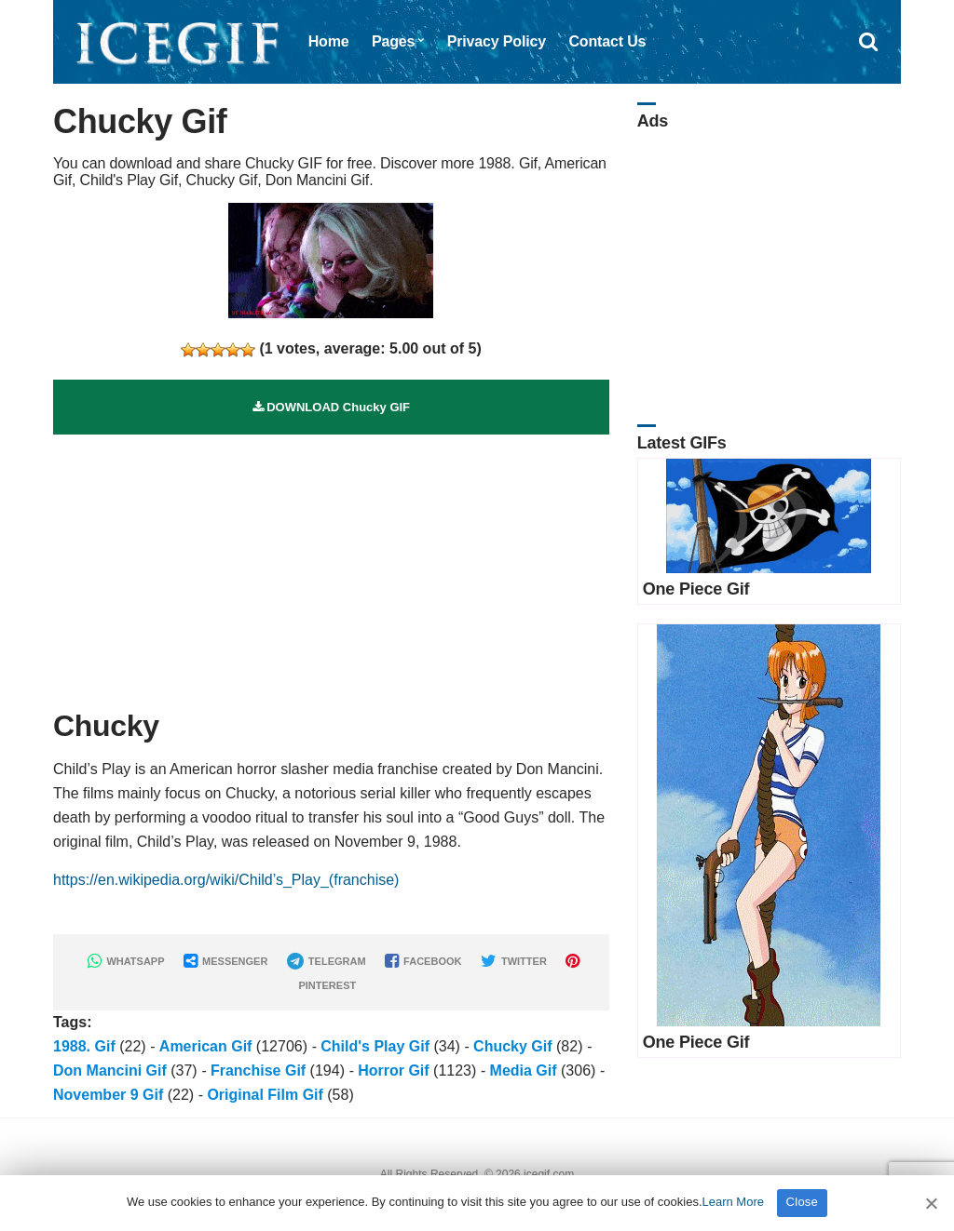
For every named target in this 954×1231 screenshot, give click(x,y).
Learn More (733, 1202)
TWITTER (514, 961)
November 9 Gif (108, 1095)
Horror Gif (393, 1070)
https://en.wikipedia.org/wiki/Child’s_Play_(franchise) (226, 880)
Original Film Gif (264, 1095)
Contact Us (607, 41)
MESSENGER (225, 961)
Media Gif (523, 1070)
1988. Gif (84, 1046)
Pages (393, 41)
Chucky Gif (512, 1046)
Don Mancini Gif (110, 1070)
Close (802, 1202)
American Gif (205, 1046)
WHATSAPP (126, 961)
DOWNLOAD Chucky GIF (331, 407)
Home (328, 41)
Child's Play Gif (374, 1046)
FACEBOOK (423, 961)
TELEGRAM (326, 961)
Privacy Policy (496, 41)
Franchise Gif (258, 1070)
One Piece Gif (696, 589)
